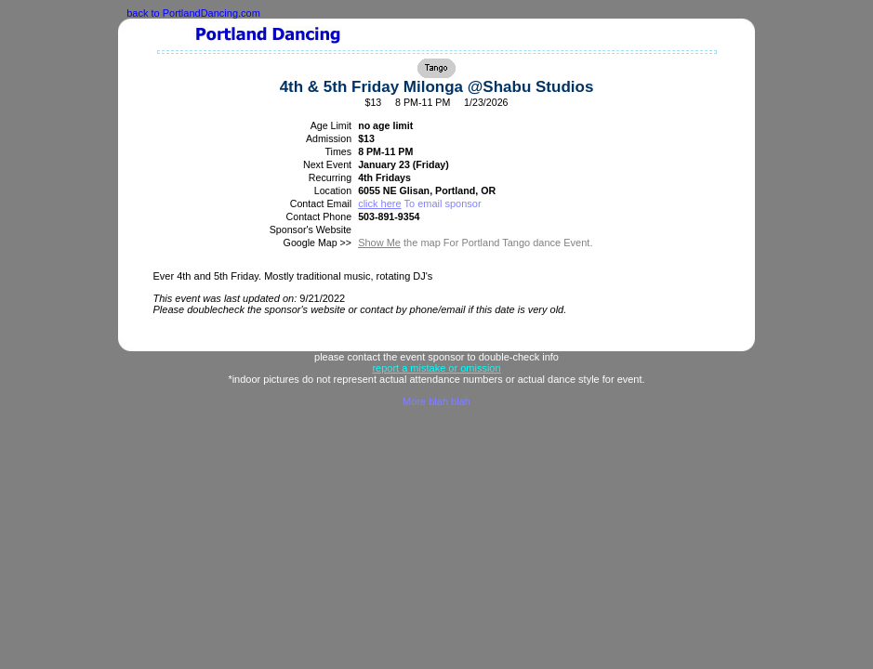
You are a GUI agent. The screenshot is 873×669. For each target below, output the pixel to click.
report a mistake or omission (436, 368)
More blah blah (436, 401)
